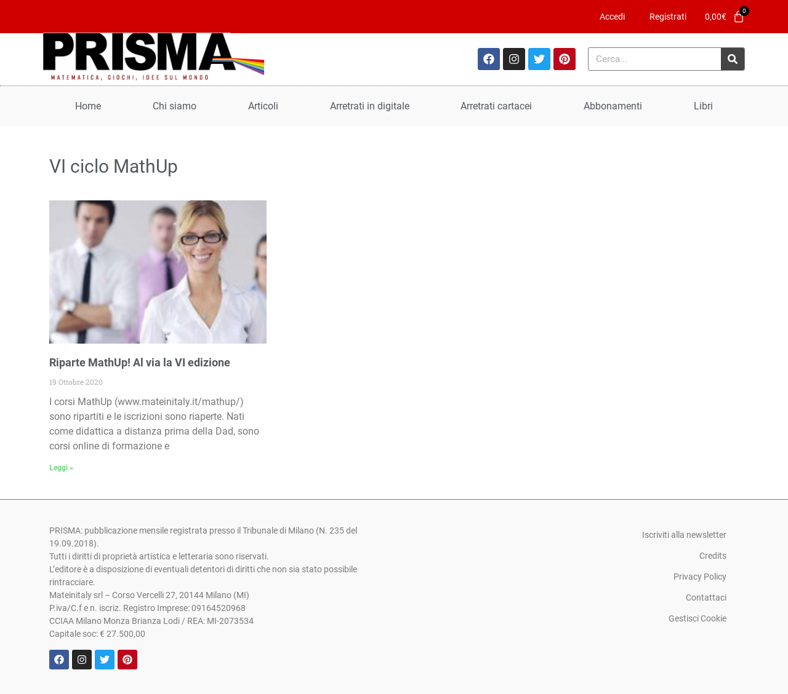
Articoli (263, 106)
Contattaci (706, 597)
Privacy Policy (699, 577)
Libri (703, 106)
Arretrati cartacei (496, 106)
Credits (712, 556)
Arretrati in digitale (369, 106)
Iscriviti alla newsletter (684, 535)
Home (88, 106)
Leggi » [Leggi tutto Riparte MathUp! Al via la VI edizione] (61, 467)
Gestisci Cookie (697, 618)
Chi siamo (174, 106)
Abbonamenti (613, 106)
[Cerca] (732, 59)
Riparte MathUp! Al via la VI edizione (139, 362)
